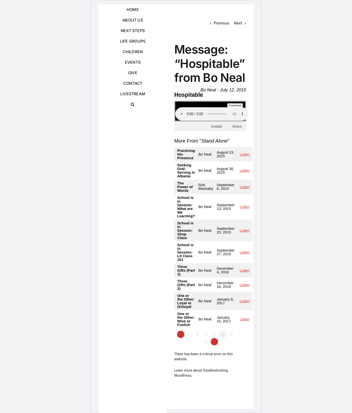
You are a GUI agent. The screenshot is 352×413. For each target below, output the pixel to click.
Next (238, 23)
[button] (133, 104)
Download (235, 105)
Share (237, 126)
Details (216, 126)
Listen (245, 154)
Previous (221, 23)
